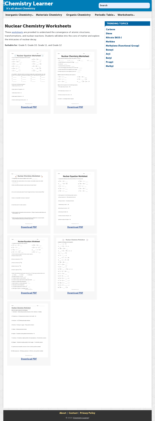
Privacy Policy (87, 413)
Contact (73, 413)
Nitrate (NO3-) (114, 37)
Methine (110, 41)
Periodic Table (104, 14)
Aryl (108, 54)
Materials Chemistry (49, 14)
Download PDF (29, 107)
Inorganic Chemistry (18, 14)
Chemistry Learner (81, 418)
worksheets (17, 32)
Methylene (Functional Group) (122, 46)
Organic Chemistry (78, 14)
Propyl (109, 62)
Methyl (110, 66)
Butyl (109, 58)
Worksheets (125, 14)
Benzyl (109, 50)
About (62, 413)
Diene (109, 33)
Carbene (110, 29)
